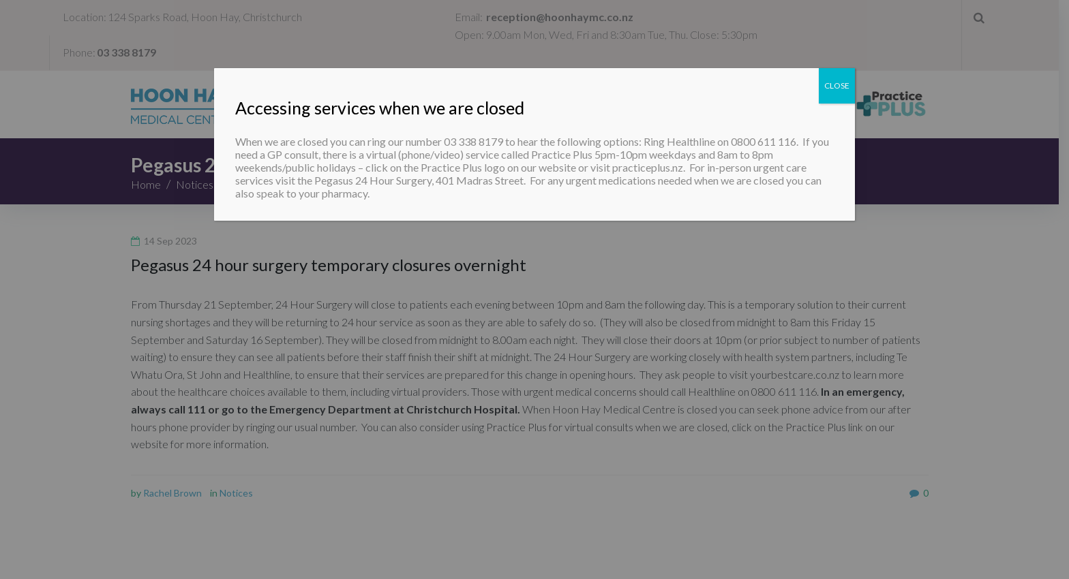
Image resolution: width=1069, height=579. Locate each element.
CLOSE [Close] (836, 85)
